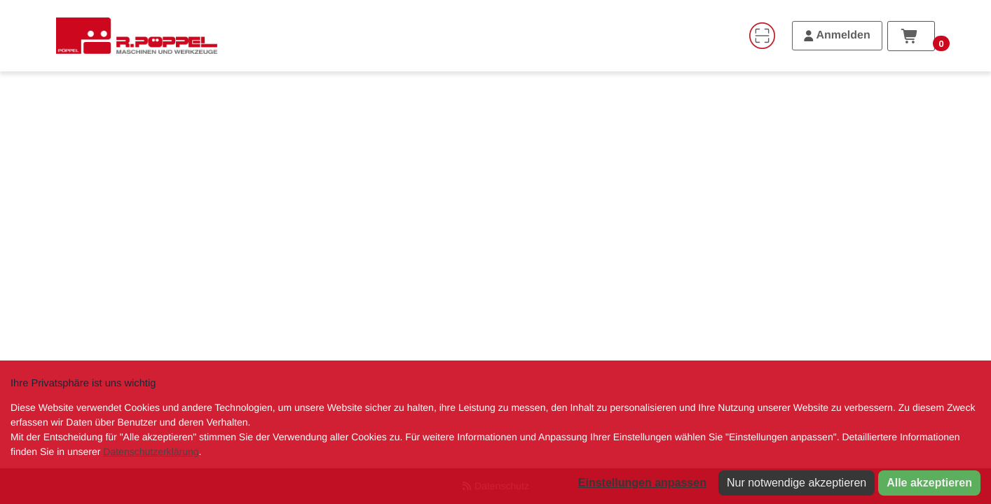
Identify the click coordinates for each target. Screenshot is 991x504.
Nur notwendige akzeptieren (796, 483)
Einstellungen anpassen (642, 483)
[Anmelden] (837, 35)
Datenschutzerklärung (150, 451)
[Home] (136, 35)
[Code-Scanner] (761, 36)
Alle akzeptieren (929, 483)
